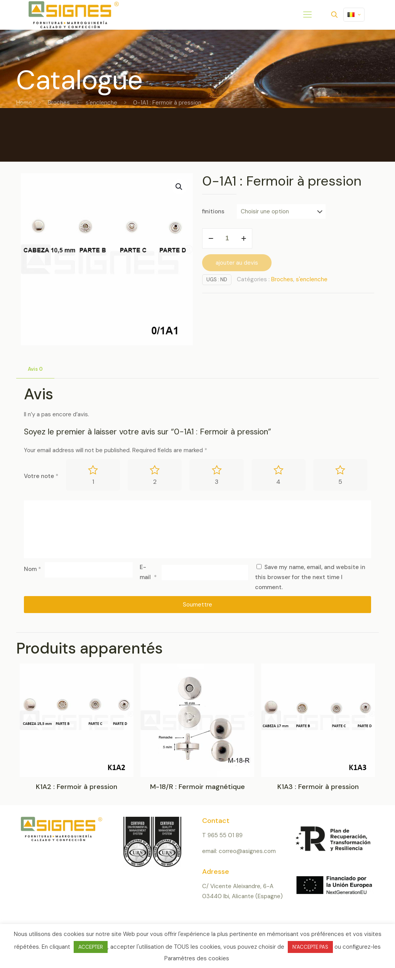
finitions (213, 211)
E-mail (148, 572)
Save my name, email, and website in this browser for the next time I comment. (310, 577)
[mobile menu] (307, 14)
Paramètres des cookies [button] (196, 958)
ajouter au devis (237, 263)
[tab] (35, 369)
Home (24, 102)
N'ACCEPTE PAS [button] (310, 947)
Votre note (41, 476)
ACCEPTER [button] (90, 947)
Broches (59, 102)
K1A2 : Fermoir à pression (76, 786)
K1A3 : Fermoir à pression (318, 786)
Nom (32, 569)
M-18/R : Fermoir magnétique (197, 786)
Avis (35, 369)
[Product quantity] (227, 238)
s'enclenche (101, 102)
